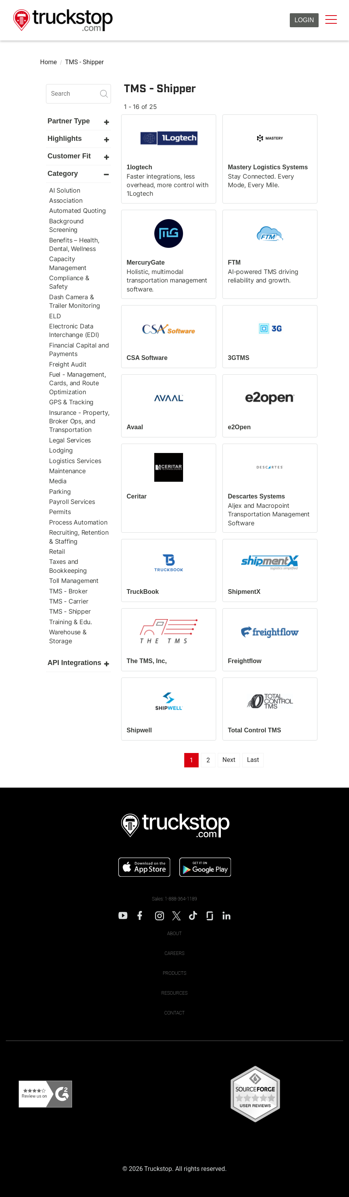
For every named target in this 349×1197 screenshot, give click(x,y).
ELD (55, 316)
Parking (60, 491)
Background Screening (66, 225)
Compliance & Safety (69, 282)
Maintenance (67, 471)
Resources (174, 993)
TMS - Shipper (69, 611)
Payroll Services (72, 501)
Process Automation (78, 522)
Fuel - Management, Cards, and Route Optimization (77, 383)
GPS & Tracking (71, 402)
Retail (57, 551)
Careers (174, 953)
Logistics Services (75, 461)
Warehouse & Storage (67, 636)
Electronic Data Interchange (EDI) (74, 330)
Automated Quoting (77, 210)
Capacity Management (67, 263)
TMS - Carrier (68, 601)
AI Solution (64, 190)
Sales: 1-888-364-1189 (174, 899)
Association (66, 200)
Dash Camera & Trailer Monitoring (74, 301)
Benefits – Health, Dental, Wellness (74, 244)
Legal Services (70, 440)
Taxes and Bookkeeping (68, 566)
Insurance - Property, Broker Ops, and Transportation (79, 421)
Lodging (61, 450)
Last (253, 759)
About (174, 933)
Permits (60, 512)
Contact (174, 1013)
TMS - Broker (68, 591)
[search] (78, 94)
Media (58, 481)
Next (228, 759)
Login (304, 20)
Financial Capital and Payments (79, 349)
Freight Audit (67, 364)
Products (175, 973)
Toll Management (74, 580)
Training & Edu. (70, 622)
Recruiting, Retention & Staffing (79, 536)
